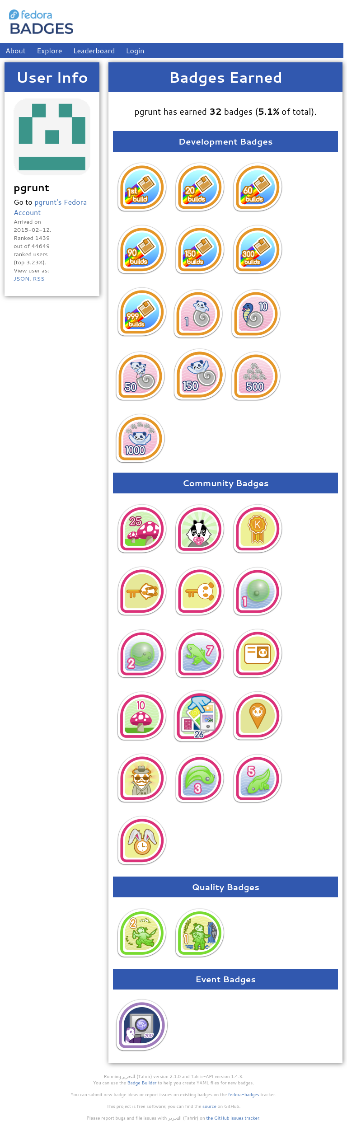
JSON (21, 278)
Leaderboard (94, 50)
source (209, 1106)
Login (135, 50)
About (15, 50)
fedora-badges (243, 1094)
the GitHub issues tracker (232, 1118)
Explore (49, 50)
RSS (38, 278)
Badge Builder (142, 1082)
